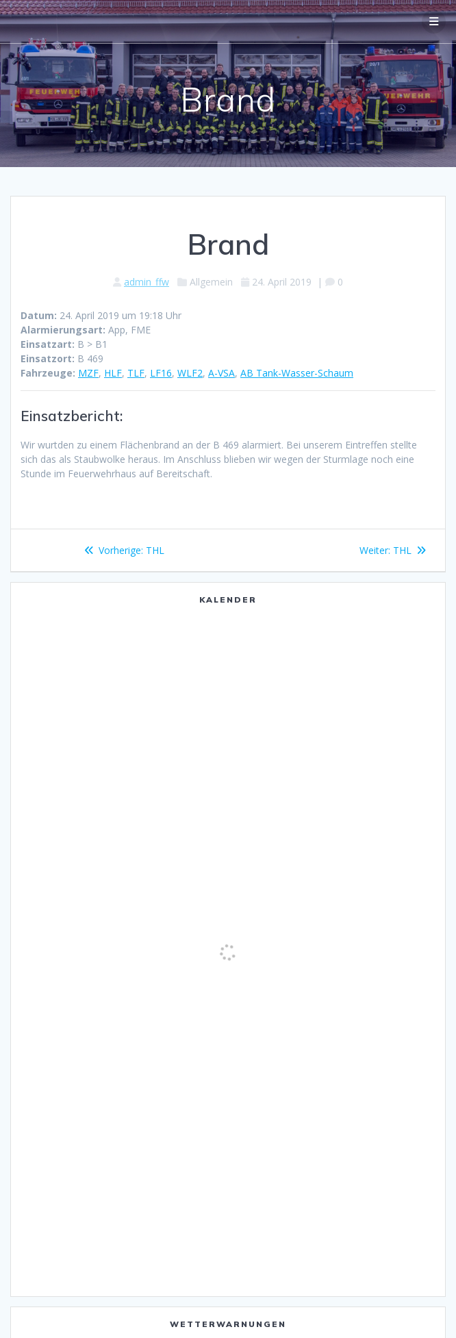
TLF (135, 372)
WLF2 (190, 372)
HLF (113, 372)
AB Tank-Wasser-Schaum (296, 372)
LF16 (161, 372)
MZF (88, 372)
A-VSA (221, 372)
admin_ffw (146, 281)
